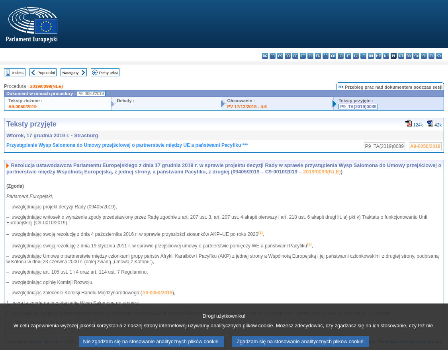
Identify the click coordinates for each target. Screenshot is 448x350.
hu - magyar (371, 56)
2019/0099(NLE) (46, 86)
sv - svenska (439, 56)
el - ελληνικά (310, 56)
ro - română (409, 56)
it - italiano (348, 56)
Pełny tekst (108, 72)
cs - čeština (280, 56)
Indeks (17, 72)
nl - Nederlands (386, 56)
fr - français (326, 56)
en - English (318, 56)
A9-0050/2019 (22, 106)
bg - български (265, 56)
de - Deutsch (295, 56)
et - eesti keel (303, 56)
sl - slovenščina (424, 56)
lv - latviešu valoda (356, 56)
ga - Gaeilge (333, 56)
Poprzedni (46, 72)
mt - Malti (378, 56)
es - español (273, 56)
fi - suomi (431, 56)
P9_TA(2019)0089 (358, 106)
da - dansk (288, 56)
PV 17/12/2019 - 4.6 (247, 106)
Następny (71, 72)
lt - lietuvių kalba (363, 56)
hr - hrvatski (341, 56)
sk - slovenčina (416, 56)
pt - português (401, 56)
